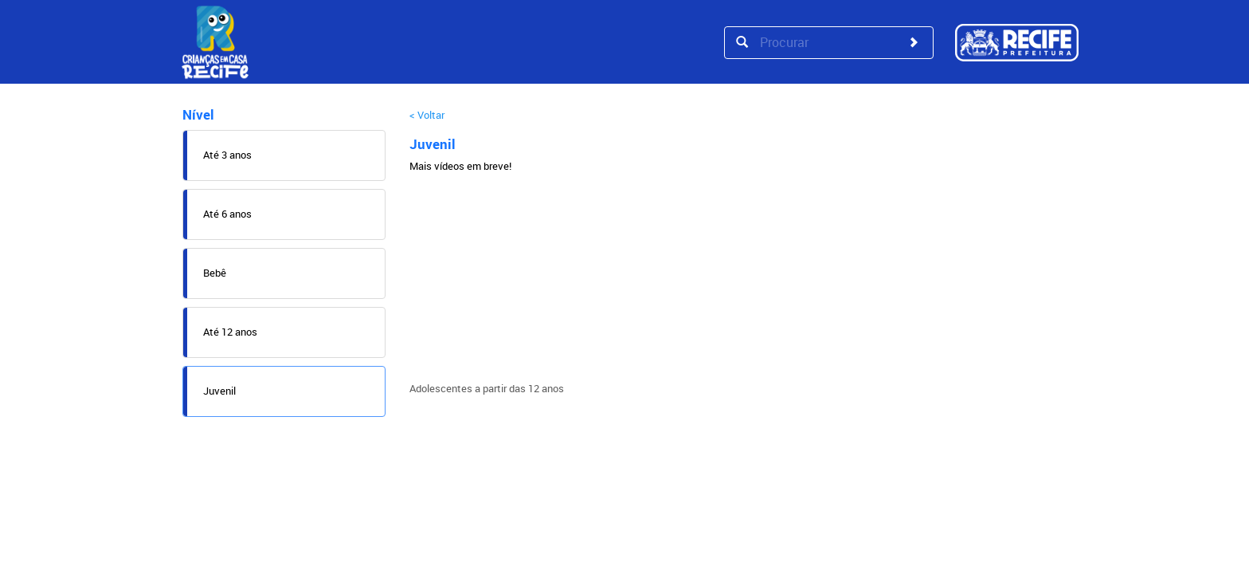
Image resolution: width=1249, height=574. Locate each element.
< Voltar (426, 115)
